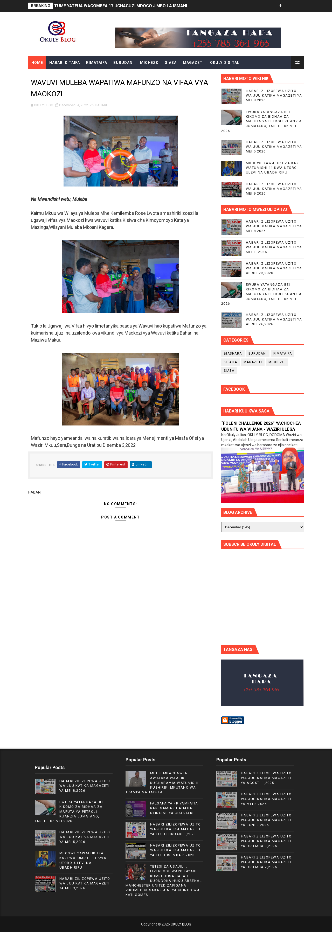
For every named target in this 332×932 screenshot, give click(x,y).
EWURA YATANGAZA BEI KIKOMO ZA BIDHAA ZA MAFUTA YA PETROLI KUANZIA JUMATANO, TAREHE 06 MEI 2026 (261, 121)
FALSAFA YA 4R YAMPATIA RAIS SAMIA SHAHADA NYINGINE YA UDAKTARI (174, 808)
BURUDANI (123, 63)
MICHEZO (149, 63)
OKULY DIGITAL (224, 63)
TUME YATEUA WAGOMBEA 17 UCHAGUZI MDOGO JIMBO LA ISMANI (120, 5)
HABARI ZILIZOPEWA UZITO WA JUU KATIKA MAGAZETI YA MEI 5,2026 (274, 146)
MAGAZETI (193, 63)
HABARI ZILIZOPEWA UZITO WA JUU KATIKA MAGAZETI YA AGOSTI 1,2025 (266, 777)
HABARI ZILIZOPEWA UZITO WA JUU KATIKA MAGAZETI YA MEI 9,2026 (274, 188)
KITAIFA (230, 362)
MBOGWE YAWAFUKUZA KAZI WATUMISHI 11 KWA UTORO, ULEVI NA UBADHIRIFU (273, 167)
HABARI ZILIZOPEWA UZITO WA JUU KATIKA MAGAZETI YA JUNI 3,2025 (266, 820)
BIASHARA (233, 353)
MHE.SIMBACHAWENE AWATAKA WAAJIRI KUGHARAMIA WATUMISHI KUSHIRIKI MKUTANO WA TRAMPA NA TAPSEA (162, 782)
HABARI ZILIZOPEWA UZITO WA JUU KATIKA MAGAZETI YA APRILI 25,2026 (274, 268)
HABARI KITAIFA (64, 63)
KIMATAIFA (96, 63)
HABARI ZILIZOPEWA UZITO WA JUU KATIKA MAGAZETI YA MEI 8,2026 (274, 95)
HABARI (101, 105)
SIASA (171, 63)
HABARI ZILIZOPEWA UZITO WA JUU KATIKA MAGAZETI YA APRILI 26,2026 (274, 319)
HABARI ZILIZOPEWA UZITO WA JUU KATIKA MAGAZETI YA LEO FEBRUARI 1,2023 (175, 829)
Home (37, 63)
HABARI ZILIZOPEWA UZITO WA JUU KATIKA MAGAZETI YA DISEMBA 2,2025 (266, 862)
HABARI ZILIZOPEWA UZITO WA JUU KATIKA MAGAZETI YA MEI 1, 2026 (274, 247)
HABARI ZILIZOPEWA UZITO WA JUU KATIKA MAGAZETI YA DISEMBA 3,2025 (266, 841)
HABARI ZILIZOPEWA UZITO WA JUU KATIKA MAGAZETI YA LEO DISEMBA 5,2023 (175, 850)
